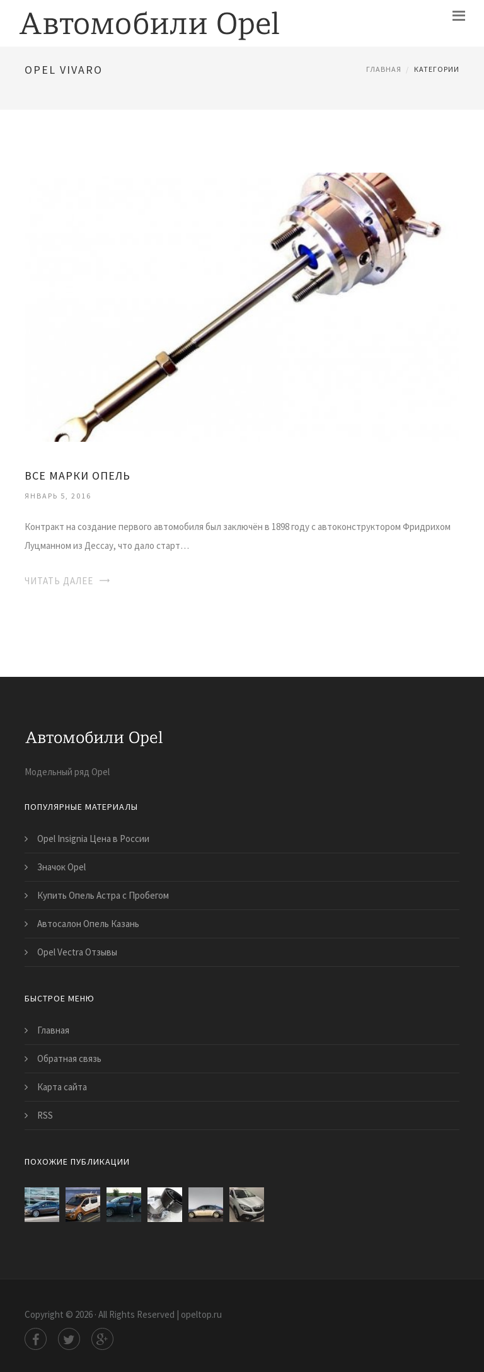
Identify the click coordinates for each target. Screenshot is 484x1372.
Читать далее (59, 581)
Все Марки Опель (77, 475)
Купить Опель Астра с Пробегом (103, 895)
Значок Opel (61, 867)
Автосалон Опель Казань (88, 924)
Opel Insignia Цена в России (93, 839)
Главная (383, 69)
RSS (45, 1115)
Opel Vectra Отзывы (77, 952)
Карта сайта (62, 1087)
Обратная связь (69, 1058)
